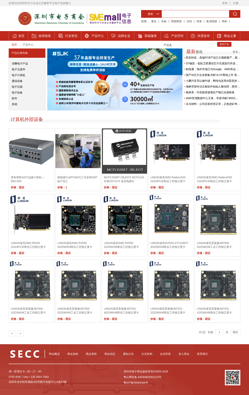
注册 (235, 3)
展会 (154, 21)
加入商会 (184, 353)
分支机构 (146, 353)
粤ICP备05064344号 (136, 382)
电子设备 (17, 92)
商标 (224, 21)
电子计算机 (18, 75)
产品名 (168, 45)
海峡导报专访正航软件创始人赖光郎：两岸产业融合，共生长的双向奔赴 (213, 86)
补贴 (164, 21)
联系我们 (202, 353)
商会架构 (72, 353)
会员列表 (165, 353)
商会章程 (91, 353)
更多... (236, 51)
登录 (225, 3)
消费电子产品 (20, 63)
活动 (189, 21)
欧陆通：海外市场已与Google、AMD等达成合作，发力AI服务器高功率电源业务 (213, 69)
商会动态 (109, 353)
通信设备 (17, 80)
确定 (235, 332)
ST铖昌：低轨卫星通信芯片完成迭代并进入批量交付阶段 (213, 63)
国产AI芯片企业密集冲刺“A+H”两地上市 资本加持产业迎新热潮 (213, 74)
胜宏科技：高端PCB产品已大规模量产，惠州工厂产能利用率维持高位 (213, 57)
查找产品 (224, 44)
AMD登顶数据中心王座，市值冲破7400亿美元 (213, 98)
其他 (14, 104)
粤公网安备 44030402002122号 (143, 377)
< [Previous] (12, 333)
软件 (14, 98)
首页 (14, 44)
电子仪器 (17, 86)
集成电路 (211, 21)
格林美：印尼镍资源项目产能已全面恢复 (210, 92)
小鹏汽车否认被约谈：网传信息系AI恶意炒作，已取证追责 (213, 80)
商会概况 (54, 353)
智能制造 (176, 21)
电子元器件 (18, 69)
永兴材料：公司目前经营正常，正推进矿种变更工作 (213, 103)
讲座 (199, 21)
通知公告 (128, 353)
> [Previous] (20, 333)
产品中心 (28, 44)
